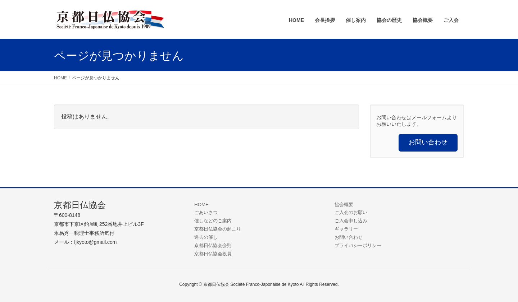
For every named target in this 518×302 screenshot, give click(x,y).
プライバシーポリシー (358, 245)
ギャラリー (346, 229)
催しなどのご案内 (213, 220)
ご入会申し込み (351, 220)
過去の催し (206, 237)
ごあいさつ (206, 212)
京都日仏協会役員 (213, 253)
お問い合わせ (349, 237)
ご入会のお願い (351, 212)
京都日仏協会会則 (213, 245)
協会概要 (344, 204)
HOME (201, 204)
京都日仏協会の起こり (217, 229)
